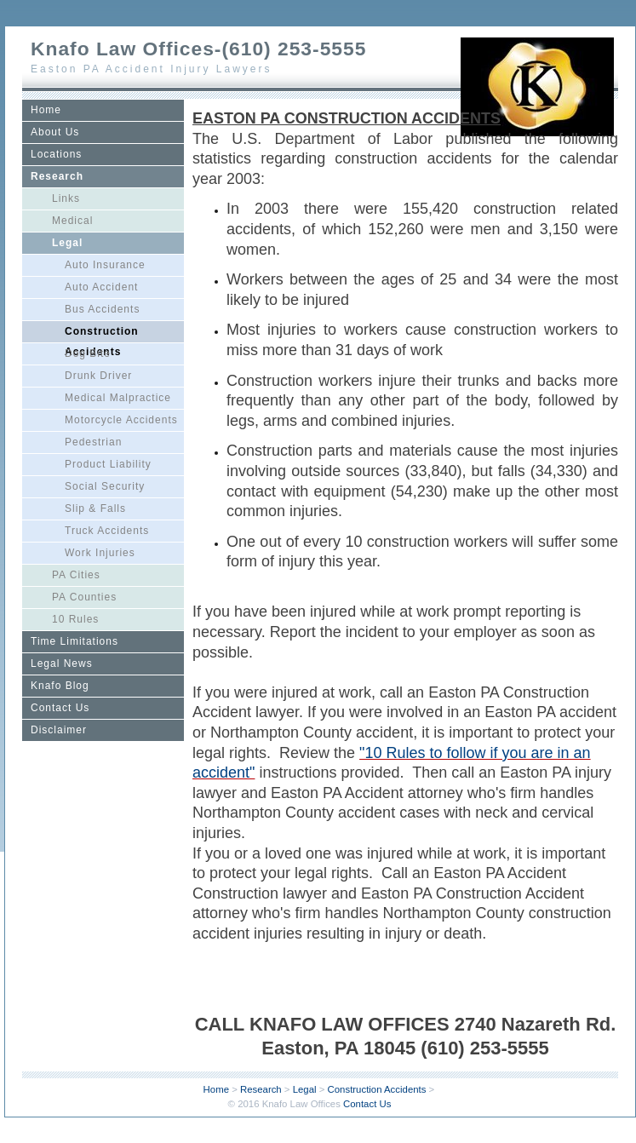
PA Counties (84, 597)
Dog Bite (88, 353)
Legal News (62, 663)
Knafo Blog (60, 686)
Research (57, 176)
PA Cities (76, 575)
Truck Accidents (107, 531)
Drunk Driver (98, 376)
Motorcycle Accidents (121, 420)
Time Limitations (74, 641)
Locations (56, 154)
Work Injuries (100, 553)
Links (66, 198)
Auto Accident (101, 287)
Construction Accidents (102, 333)
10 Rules (75, 619)
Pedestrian (93, 442)
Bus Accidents (102, 309)
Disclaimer (59, 730)
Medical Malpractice (118, 398)
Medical (72, 221)
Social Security (105, 486)
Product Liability (108, 464)
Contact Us (60, 708)
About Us (55, 132)
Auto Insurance (105, 265)
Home (46, 110)
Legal (67, 243)
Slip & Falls (95, 508)
